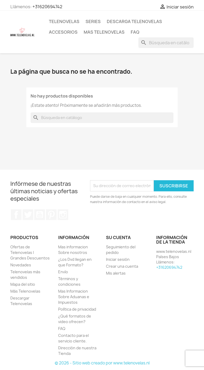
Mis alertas (116, 273)
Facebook (16, 214)
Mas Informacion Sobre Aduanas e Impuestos (73, 297)
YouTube (39, 214)
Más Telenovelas (25, 291)
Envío (63, 271)
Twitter (28, 214)
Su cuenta (118, 237)
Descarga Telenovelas (134, 21)
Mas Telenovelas (104, 32)
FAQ (135, 32)
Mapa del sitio (22, 284)
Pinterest (51, 214)
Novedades (20, 264)
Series (93, 21)
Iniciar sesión (118, 259)
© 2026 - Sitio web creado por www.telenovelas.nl (102, 363)
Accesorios (63, 32)
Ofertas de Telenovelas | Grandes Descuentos (30, 252)
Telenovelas (64, 21)
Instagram (63, 214)
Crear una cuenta (122, 266)
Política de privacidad (77, 309)
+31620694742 (47, 7)
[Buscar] (166, 42)
